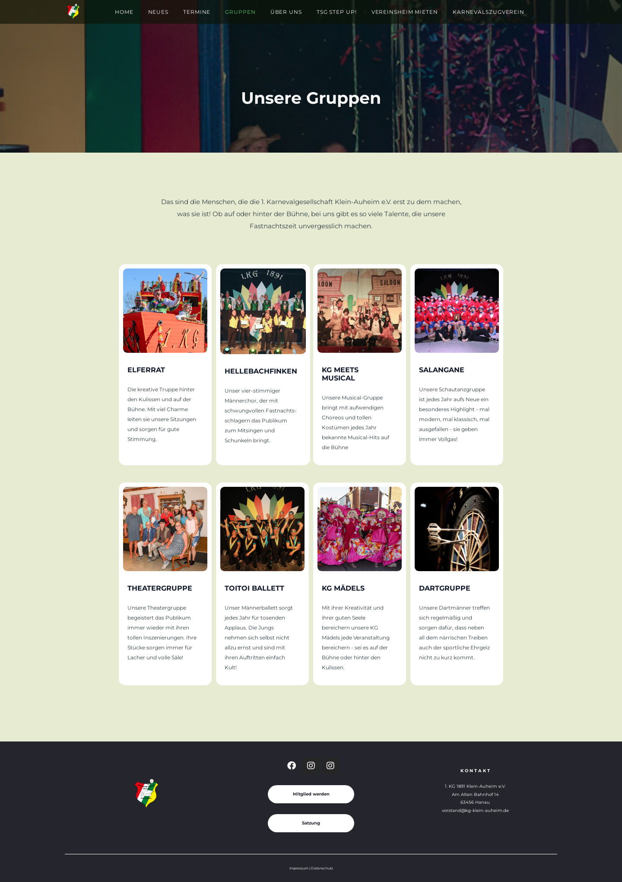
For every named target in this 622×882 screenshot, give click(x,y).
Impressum (298, 868)
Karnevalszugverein (488, 12)
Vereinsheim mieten (404, 12)
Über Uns (286, 12)
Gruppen (240, 12)
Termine (196, 12)
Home (124, 12)
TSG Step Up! (337, 12)
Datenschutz (322, 868)
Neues (158, 12)
